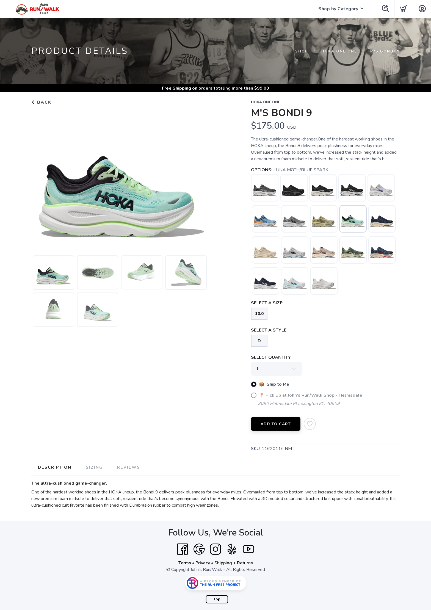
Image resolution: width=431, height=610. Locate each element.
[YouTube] (248, 549)
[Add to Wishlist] (310, 424)
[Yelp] (232, 549)
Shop (301, 51)
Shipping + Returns (233, 563)
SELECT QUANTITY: (271, 357)
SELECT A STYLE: (269, 330)
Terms (184, 563)
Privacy (202, 563)
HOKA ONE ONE (339, 51)
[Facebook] (182, 549)
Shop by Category (338, 9)
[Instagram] (215, 549)
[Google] (199, 549)
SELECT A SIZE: (267, 303)
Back (41, 102)
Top (217, 599)
